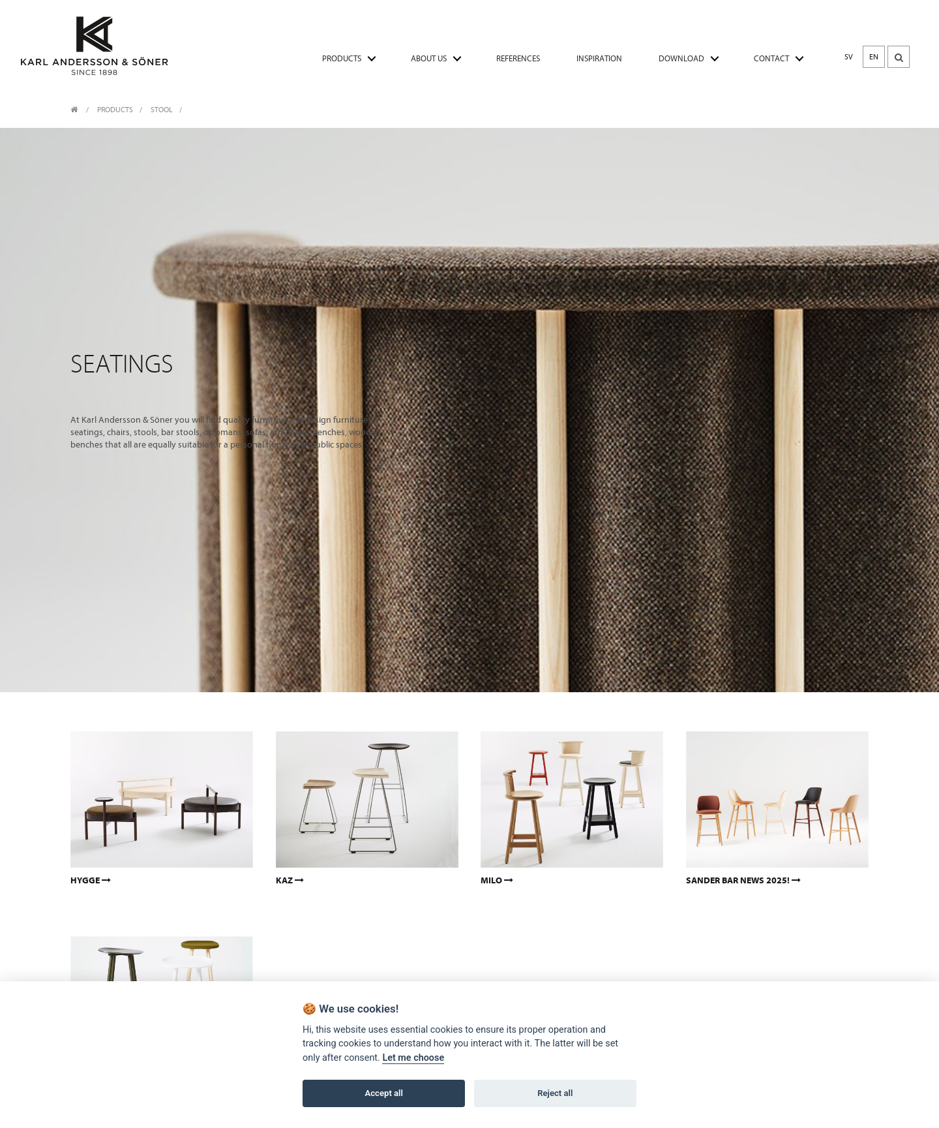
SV (848, 56)
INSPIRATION (599, 58)
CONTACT (771, 58)
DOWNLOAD (681, 58)
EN (873, 56)
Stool (162, 109)
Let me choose (413, 1058)
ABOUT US (429, 58)
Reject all (555, 1094)
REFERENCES (518, 58)
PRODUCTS (341, 58)
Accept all (384, 1094)
